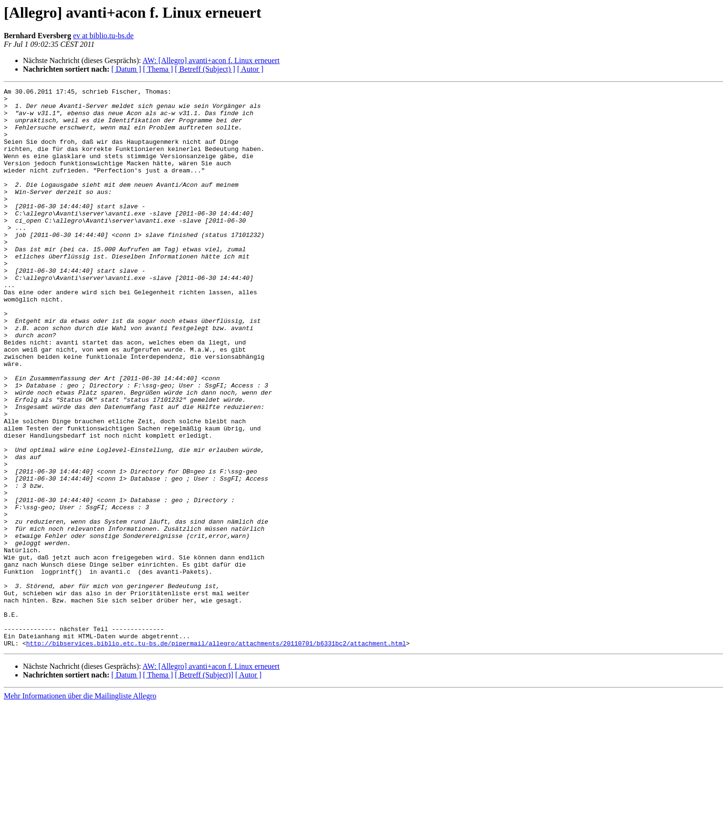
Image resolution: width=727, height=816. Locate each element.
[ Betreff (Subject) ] (205, 69)
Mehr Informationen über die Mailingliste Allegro (80, 808)
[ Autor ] (250, 69)
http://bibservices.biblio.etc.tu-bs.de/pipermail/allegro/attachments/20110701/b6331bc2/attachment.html (216, 755)
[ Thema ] (158, 69)
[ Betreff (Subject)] (204, 787)
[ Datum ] (126, 69)
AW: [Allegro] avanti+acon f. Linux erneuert (211, 60)
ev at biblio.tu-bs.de (103, 36)
